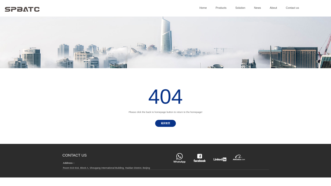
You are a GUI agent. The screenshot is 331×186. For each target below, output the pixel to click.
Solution (240, 7)
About (273, 7)
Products (221, 7)
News (257, 7)
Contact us (292, 7)
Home (203, 7)
